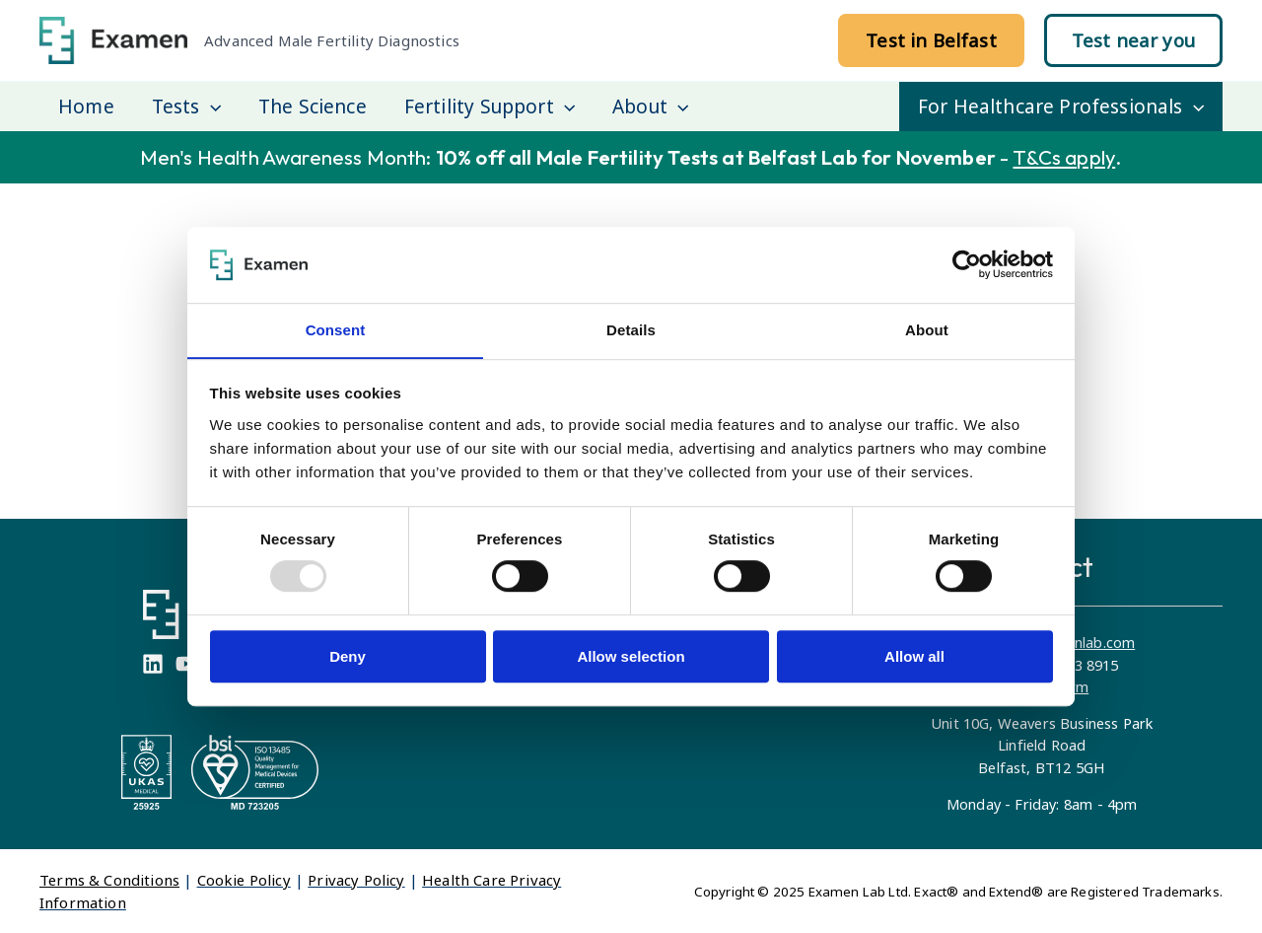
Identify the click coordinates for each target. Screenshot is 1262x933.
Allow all (914, 656)
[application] (210, 106)
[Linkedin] (153, 664)
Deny (347, 656)
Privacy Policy (356, 880)
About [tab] (926, 330)
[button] (931, 40)
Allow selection (630, 656)
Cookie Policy (244, 880)
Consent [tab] (336, 330)
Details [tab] (631, 330)
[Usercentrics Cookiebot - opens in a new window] (966, 264)
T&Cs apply (1064, 157)
